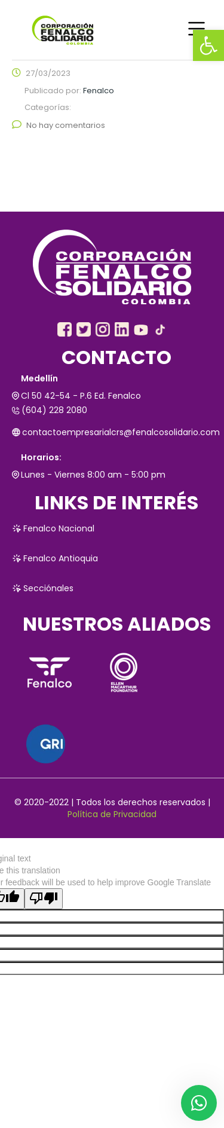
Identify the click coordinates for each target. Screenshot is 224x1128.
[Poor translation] (43, 898)
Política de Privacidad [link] (112, 814)
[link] (208, 45)
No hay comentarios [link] (58, 125)
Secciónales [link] (42, 588)
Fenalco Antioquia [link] (55, 558)
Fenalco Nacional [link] (53, 528)
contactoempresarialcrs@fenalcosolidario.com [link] (112, 432)
